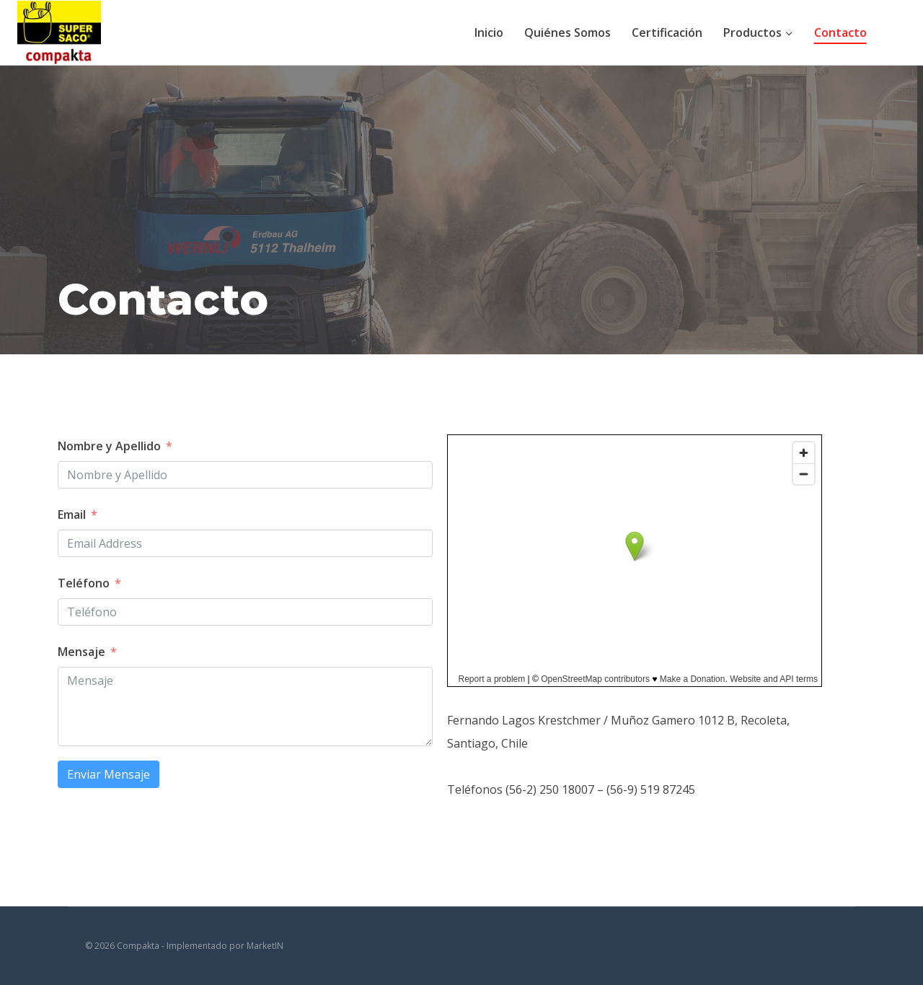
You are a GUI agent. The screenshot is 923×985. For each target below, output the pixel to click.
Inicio (488, 32)
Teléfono (84, 583)
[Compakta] (60, 32)
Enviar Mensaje (108, 774)
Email (72, 514)
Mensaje (81, 652)
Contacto (840, 32)
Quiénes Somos (567, 32)
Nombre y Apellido (109, 446)
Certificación (667, 32)
